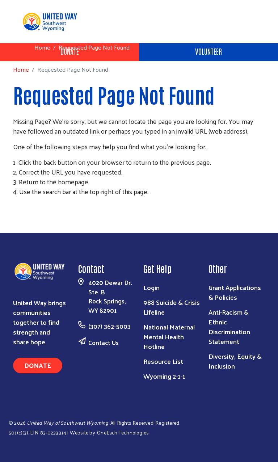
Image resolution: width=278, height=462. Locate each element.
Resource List (163, 361)
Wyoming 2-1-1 (164, 376)
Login (151, 287)
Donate (37, 365)
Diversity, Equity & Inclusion (235, 360)
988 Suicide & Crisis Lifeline (171, 307)
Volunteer (208, 51)
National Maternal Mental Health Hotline (169, 336)
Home (42, 47)
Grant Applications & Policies (234, 292)
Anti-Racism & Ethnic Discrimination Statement (229, 326)
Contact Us (103, 342)
